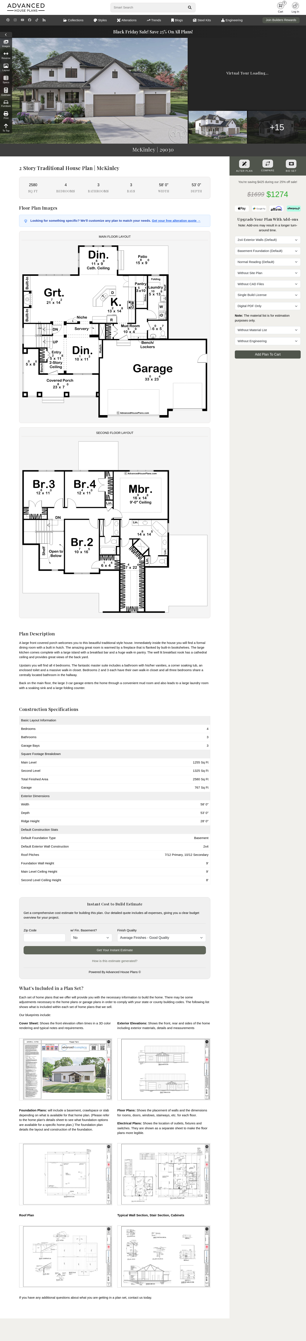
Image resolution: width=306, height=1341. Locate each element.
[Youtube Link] (22, 20)
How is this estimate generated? (114, 961)
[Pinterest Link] (8, 20)
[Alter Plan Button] (244, 164)
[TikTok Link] (36, 20)
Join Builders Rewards (281, 20)
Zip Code (30, 930)
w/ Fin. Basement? (84, 930)
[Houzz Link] (44, 20)
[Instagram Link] (15, 20)
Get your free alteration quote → (176, 220)
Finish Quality (127, 930)
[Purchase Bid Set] (291, 164)
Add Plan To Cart (268, 354)
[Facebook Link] (29, 20)
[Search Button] (190, 7)
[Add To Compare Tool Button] (267, 164)
